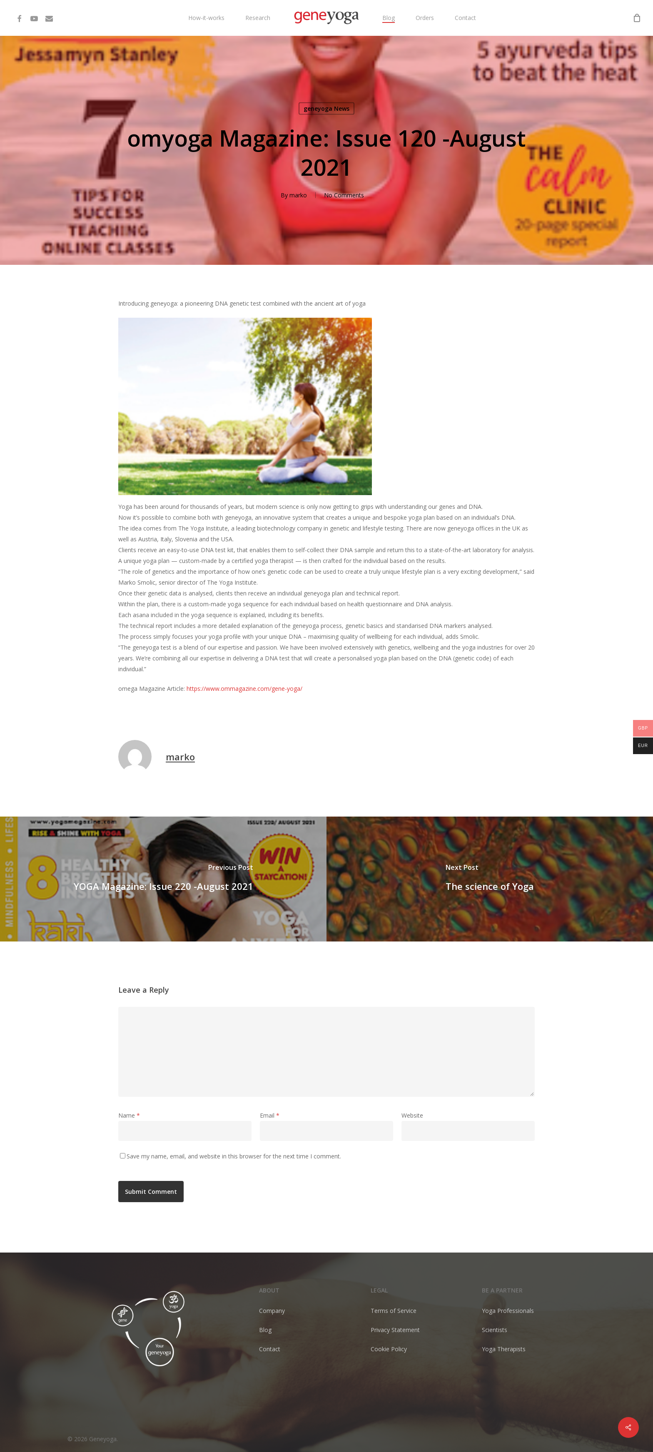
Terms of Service (393, 1311)
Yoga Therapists (504, 1349)
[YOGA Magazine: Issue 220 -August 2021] (163, 879)
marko (298, 195)
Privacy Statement (395, 1330)
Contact (269, 1349)
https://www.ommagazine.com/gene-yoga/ (244, 688)
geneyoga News (326, 108)
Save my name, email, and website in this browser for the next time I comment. (234, 1156)
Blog (265, 1330)
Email (269, 1115)
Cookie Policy (389, 1349)
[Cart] (636, 17)
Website (412, 1115)
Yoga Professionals (508, 1311)
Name (129, 1115)
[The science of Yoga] (489, 879)
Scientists (494, 1330)
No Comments (344, 195)
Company (272, 1311)
